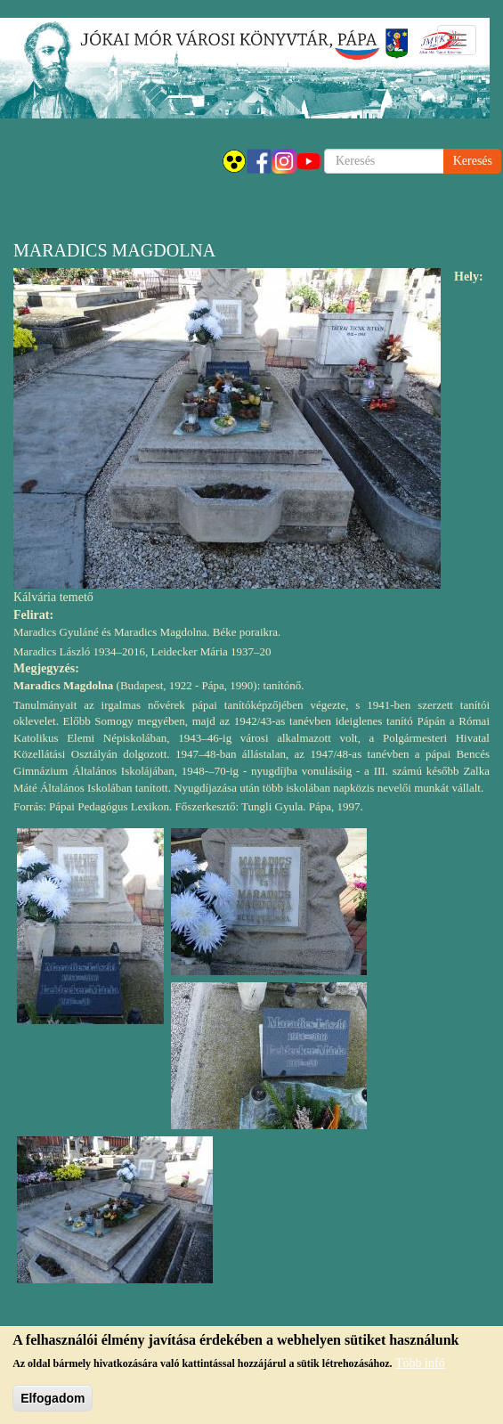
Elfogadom (52, 1401)
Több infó (420, 1365)
